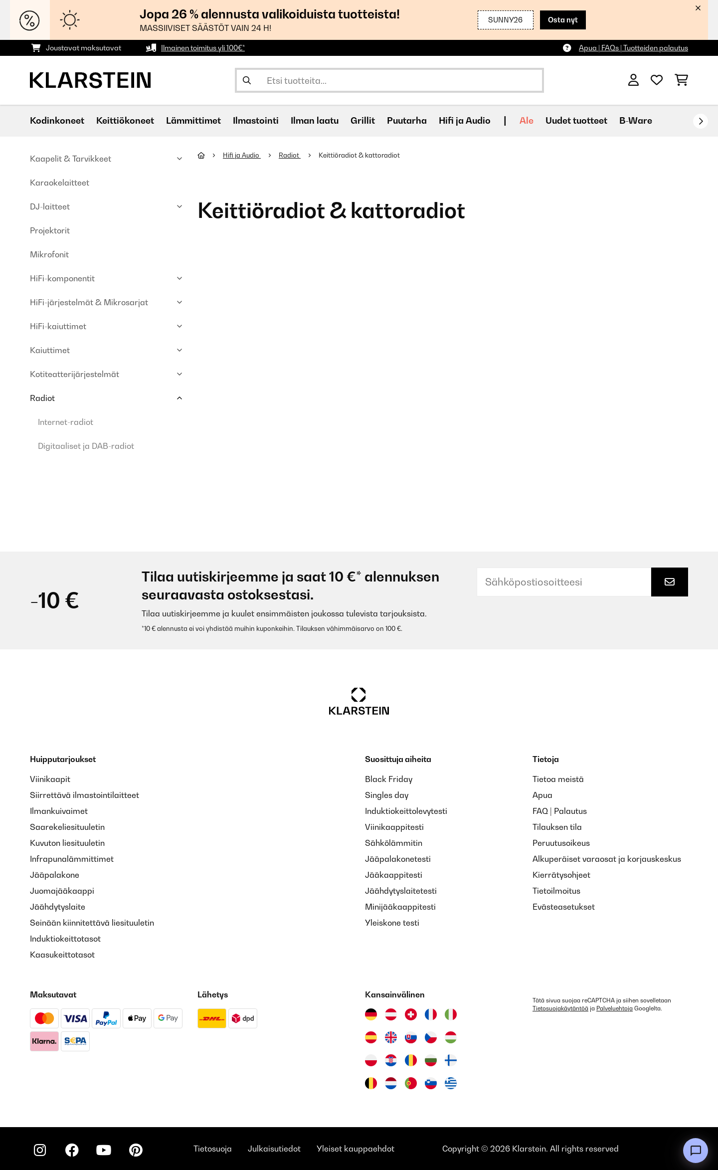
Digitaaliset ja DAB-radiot (86, 446)
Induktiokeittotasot (65, 939)
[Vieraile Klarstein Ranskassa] (431, 1014)
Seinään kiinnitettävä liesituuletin (92, 923)
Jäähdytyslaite (57, 907)
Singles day (386, 795)
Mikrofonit (49, 254)
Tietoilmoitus (556, 891)
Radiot (42, 398)
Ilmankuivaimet (59, 811)
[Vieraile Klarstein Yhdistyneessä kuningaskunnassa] (391, 1037)
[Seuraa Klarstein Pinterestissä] (136, 1150)
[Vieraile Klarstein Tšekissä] (431, 1037)
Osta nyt (563, 19)
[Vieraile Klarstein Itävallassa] (391, 1014)
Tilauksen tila (557, 827)
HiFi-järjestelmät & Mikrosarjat (89, 302)
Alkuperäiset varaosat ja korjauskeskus (607, 859)
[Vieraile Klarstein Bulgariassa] (431, 1060)
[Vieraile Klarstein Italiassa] (451, 1014)
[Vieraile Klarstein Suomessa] (451, 1060)
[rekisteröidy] (700, 121)
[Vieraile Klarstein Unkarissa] (451, 1037)
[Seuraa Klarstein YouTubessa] (104, 1150)
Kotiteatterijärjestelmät (74, 374)
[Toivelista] (657, 80)
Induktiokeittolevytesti (406, 811)
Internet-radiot (65, 422)
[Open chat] (695, 1150)
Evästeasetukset (564, 907)
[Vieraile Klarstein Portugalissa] (411, 1083)
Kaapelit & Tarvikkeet (70, 159)
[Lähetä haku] (247, 80)
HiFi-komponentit (62, 278)
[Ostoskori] (681, 80)
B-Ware (635, 120)
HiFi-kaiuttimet (58, 326)
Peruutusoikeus (561, 843)
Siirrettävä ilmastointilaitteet (84, 795)
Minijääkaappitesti (400, 907)
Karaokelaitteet (59, 183)
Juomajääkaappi (62, 891)
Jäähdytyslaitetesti (401, 891)
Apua (542, 795)
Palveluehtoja (614, 1008)
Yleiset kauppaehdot (355, 1149)
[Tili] (633, 80)
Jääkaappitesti (393, 875)
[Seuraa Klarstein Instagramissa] (40, 1150)
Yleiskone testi (392, 923)
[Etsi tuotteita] (389, 80)
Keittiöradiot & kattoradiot (360, 155)
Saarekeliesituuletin (67, 827)
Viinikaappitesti (394, 827)
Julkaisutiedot (274, 1149)
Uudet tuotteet (576, 120)
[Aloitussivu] (210, 155)
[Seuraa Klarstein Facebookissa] (72, 1150)
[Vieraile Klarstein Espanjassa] (371, 1037)
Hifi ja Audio (242, 155)
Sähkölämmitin (393, 843)
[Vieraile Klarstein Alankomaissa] (391, 1083)
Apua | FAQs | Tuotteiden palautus (633, 47)
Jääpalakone (54, 875)
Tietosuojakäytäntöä (560, 1008)
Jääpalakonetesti (398, 859)
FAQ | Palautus (560, 811)
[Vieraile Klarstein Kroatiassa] (391, 1060)
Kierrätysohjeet (561, 875)
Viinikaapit (50, 779)
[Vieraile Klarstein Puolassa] (371, 1060)
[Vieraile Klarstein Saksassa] (371, 1014)
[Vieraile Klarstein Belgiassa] (371, 1083)
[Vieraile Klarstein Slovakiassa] (411, 1037)
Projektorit (50, 230)
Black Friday (388, 779)
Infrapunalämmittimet (72, 859)
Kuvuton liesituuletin (67, 843)
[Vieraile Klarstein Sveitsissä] (411, 1014)
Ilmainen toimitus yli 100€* (203, 47)
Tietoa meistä (558, 779)
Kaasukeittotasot (62, 955)
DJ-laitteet (50, 206)
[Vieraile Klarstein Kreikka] (451, 1084)
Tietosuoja (212, 1149)
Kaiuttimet (50, 350)
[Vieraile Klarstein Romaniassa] (411, 1060)
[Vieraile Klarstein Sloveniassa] (431, 1083)
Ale (527, 120)
